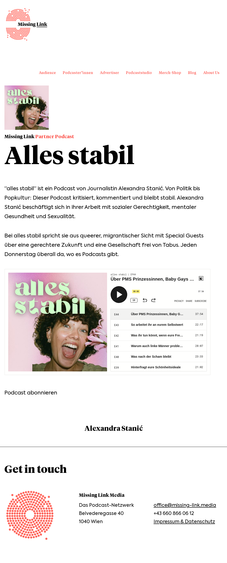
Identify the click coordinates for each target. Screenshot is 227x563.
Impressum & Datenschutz (184, 521)
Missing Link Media (26, 24)
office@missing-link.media (185, 505)
